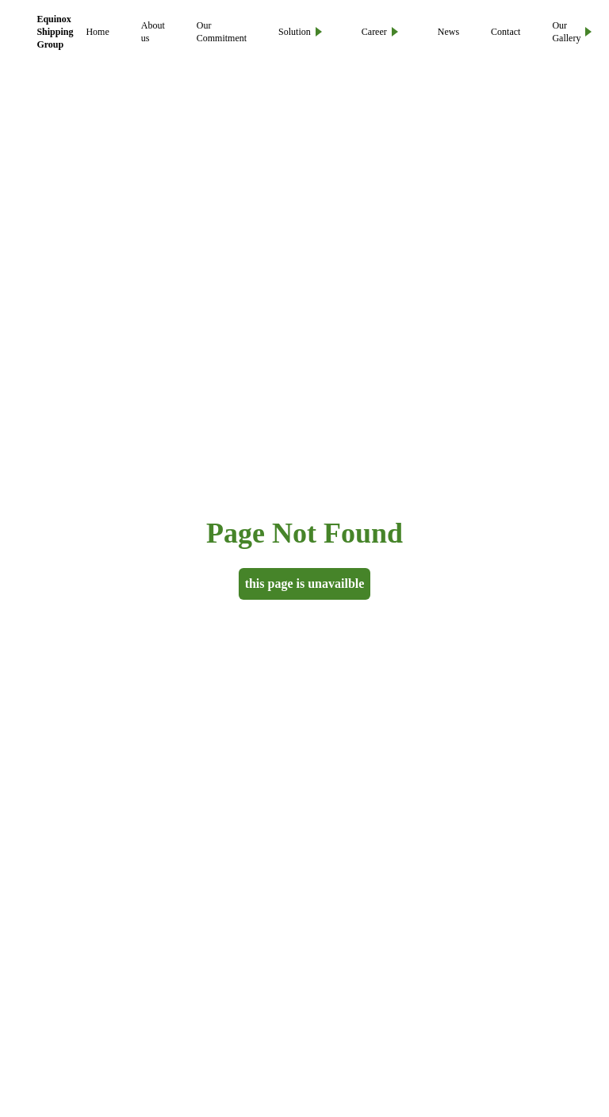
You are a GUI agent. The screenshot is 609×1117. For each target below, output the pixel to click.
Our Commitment (222, 32)
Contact (505, 31)
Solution (300, 31)
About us (153, 32)
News (448, 31)
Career (380, 31)
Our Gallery (572, 32)
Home (97, 31)
